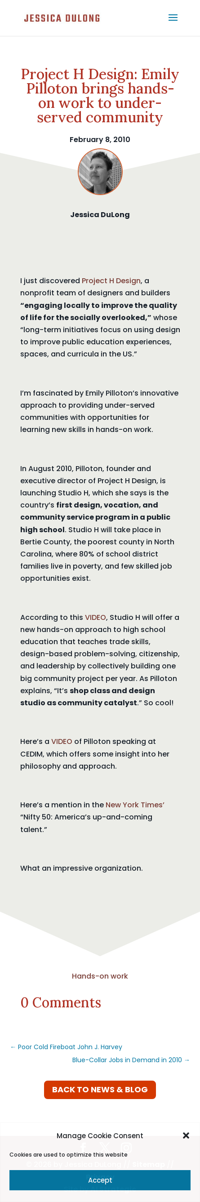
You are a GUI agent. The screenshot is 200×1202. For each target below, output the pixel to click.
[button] (186, 1135)
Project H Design (111, 281)
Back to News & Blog (100, 1089)
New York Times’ (135, 805)
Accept (100, 1180)
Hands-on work (100, 976)
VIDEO (95, 617)
